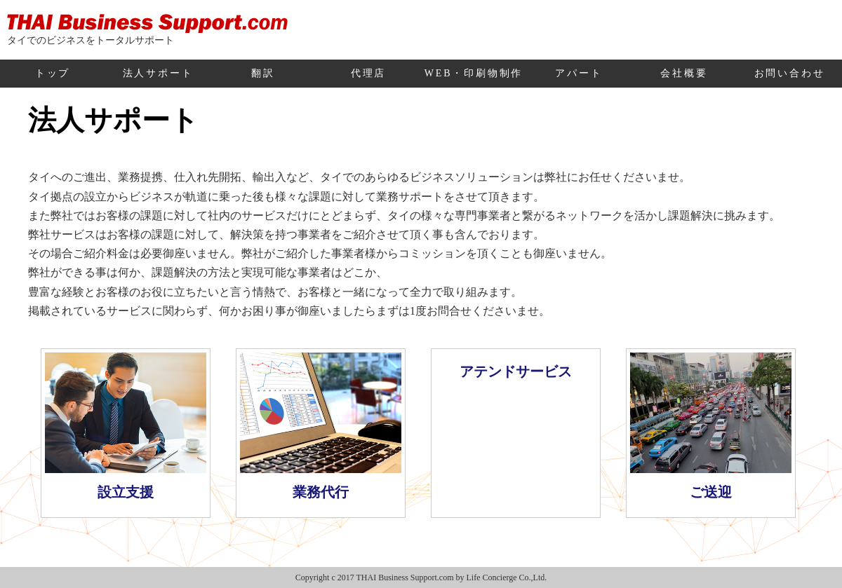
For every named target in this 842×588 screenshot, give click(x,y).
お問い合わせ (789, 73)
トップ (52, 73)
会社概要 (683, 73)
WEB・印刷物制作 (474, 73)
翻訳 (263, 73)
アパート (578, 73)
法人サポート (158, 73)
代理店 (368, 73)
